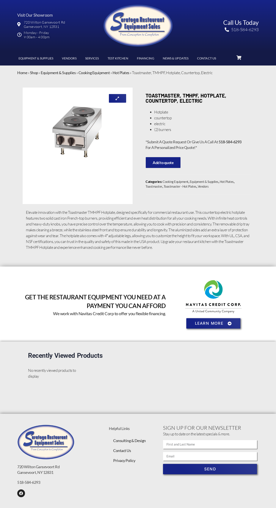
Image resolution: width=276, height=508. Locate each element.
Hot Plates (121, 72)
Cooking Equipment (94, 72)
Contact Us (206, 58)
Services (92, 58)
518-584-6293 (28, 482)
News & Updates (175, 58)
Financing (145, 58)
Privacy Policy (124, 460)
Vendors (69, 58)
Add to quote (163, 162)
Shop (34, 72)
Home (22, 72)
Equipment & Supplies (36, 58)
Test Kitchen (118, 58)
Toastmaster (154, 186)
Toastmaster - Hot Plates (180, 186)
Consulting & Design (129, 440)
